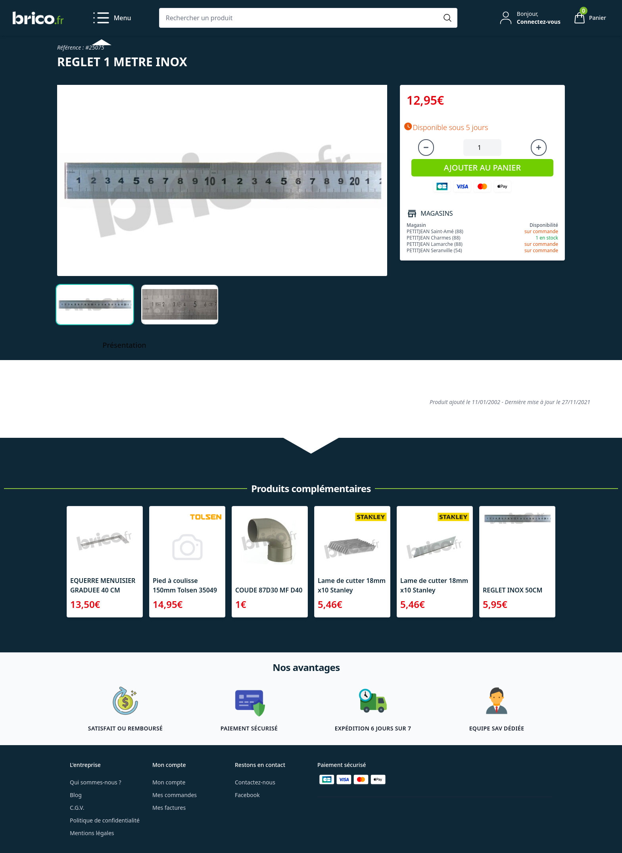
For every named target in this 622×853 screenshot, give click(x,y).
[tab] (94, 305)
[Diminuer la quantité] (426, 147)
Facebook (247, 795)
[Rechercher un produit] (300, 18)
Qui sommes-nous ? (95, 782)
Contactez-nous (255, 782)
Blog (76, 795)
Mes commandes (174, 795)
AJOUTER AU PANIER (482, 167)
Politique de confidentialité (105, 820)
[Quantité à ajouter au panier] (482, 147)
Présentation (124, 345)
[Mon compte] (529, 18)
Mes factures (169, 807)
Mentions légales (92, 833)
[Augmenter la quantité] (539, 147)
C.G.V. (77, 807)
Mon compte (168, 782)
